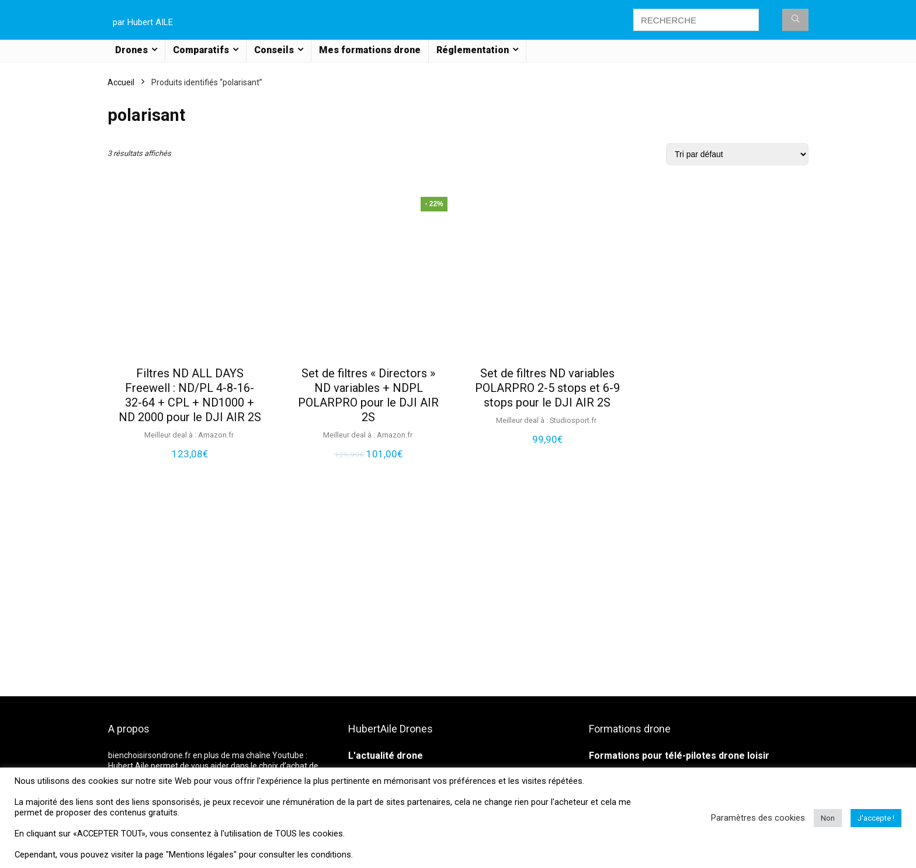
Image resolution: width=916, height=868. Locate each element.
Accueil (120, 82)
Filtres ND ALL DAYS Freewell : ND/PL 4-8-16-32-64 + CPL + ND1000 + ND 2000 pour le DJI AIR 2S (190, 395)
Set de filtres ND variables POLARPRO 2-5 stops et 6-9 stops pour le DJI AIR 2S (547, 387)
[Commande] (737, 154)
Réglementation (472, 49)
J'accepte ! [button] (876, 818)
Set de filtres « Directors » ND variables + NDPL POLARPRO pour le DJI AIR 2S (368, 395)
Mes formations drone (370, 49)
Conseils (274, 49)
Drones (131, 49)
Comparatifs (201, 49)
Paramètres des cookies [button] (758, 818)
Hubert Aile (128, 765)
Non (828, 818)
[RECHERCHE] (795, 20)
